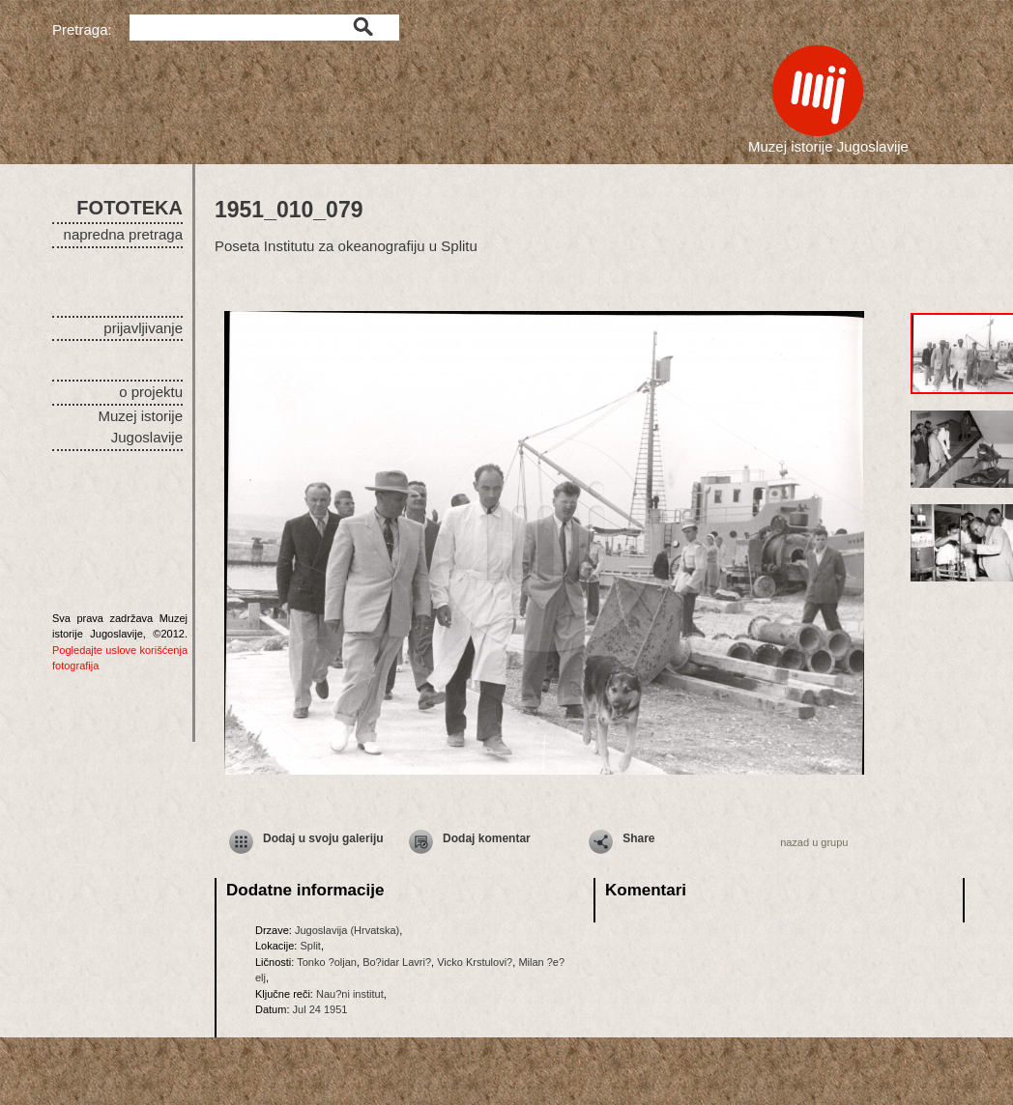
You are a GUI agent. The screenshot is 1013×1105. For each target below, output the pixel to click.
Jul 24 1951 (320, 1009)
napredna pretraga (123, 234)
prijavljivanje (143, 328)
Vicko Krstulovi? (474, 962)
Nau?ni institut (350, 994)
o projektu (151, 391)
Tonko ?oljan (327, 962)
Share (638, 838)
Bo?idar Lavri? (396, 962)
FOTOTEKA (129, 207)
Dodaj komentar (487, 838)
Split (310, 945)
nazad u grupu (814, 842)
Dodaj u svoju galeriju (323, 838)
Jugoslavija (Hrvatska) (347, 930)
